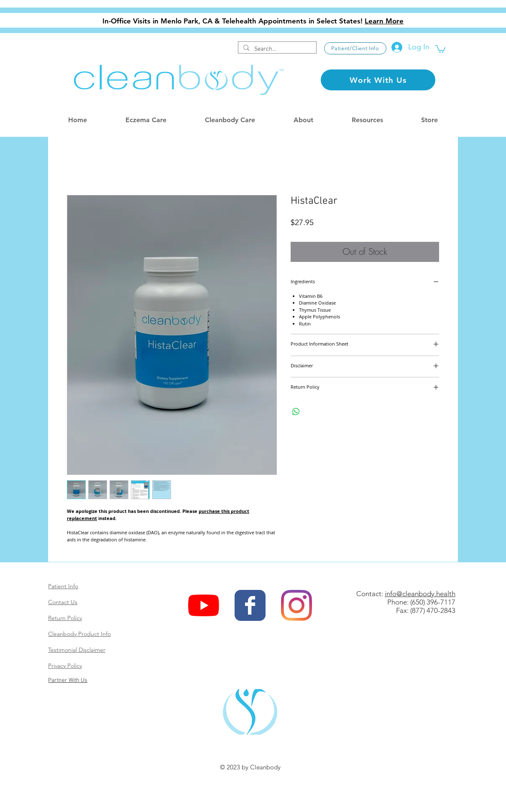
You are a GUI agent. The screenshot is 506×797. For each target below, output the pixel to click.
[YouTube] (203, 605)
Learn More (384, 21)
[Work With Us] (378, 79)
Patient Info (63, 586)
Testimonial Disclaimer (76, 649)
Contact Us (62, 602)
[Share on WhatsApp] (296, 412)
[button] (440, 48)
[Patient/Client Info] (355, 48)
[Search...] (276, 49)
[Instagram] (296, 605)
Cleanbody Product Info (79, 634)
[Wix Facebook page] (250, 605)
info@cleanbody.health (420, 593)
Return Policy (65, 618)
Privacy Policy (65, 665)
